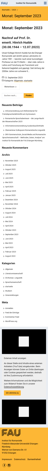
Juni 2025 (9, 178)
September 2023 (11, 234)
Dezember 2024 (11, 200)
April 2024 (9, 226)
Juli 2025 (9, 174)
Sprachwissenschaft (13, 282)
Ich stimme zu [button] (12, 393)
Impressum (7, 459)
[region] (24, 341)
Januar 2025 (10, 195)
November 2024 (11, 204)
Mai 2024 (9, 221)
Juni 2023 (9, 239)
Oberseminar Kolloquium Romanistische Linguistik (25, 130)
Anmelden (9, 308)
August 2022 (10, 256)
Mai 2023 (9, 243)
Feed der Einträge (12, 313)
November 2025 (11, 161)
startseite (28, 80)
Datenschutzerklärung (14, 387)
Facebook (4, 465)
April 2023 (9, 247)
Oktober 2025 (10, 165)
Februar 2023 (10, 252)
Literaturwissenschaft (14, 273)
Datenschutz (19, 459)
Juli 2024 (9, 217)
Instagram (9, 465)
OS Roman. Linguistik (13, 278)
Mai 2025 (9, 182)
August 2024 (10, 213)
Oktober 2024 (10, 208)
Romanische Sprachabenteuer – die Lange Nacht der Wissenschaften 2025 (23, 119)
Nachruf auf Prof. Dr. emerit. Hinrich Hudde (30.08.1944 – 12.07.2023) (21, 42)
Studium (8, 291)
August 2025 (10, 169)
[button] (24, 341)
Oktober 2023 (10, 230)
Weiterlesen (9, 87)
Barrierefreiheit (34, 459)
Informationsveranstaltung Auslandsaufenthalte (24, 126)
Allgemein (18, 80)
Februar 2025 (10, 191)
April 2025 (9, 187)
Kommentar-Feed (12, 317)
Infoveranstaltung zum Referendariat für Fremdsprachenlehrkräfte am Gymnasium (19, 112)
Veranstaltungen (12, 295)
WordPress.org (11, 321)
